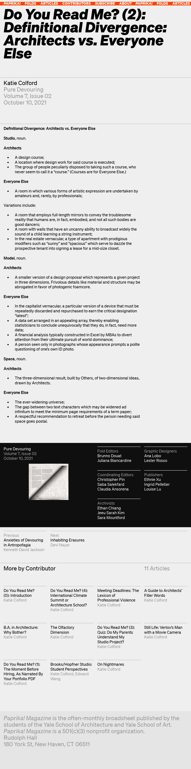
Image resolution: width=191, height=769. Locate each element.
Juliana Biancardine (114, 460)
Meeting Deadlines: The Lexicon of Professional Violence (118, 595)
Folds (30, 3)
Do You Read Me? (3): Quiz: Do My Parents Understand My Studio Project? (116, 634)
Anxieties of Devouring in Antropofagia (23, 542)
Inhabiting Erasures (67, 540)
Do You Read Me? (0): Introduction (19, 593)
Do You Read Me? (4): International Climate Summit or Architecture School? (69, 597)
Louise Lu (152, 489)
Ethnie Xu (152, 479)
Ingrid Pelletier (157, 484)
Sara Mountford (111, 517)
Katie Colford (20, 82)
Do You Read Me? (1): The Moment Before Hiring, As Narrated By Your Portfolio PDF (23, 671)
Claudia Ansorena (113, 489)
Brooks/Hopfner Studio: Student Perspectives (71, 666)
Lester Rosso (155, 460)
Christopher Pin (111, 479)
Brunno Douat (109, 455)
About (125, 3)
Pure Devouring (24, 89)
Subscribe (105, 3)
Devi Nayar (60, 544)
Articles (49, 3)
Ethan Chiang (109, 507)
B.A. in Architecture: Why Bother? (21, 629)
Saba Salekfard (110, 484)
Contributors (76, 3)
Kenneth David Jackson (24, 549)
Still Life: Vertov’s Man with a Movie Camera (163, 629)
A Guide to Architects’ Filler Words (163, 593)
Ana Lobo (152, 455)
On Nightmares (110, 664)
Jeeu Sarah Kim (111, 512)
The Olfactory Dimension (62, 629)
